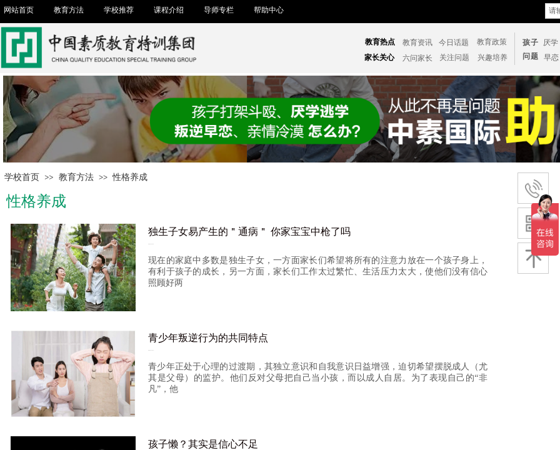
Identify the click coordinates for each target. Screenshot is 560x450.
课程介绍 (169, 10)
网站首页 (19, 10)
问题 (530, 56)
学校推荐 (119, 10)
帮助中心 (269, 10)
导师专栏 (219, 10)
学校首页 (21, 177)
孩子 (530, 42)
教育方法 (69, 10)
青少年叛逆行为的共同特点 (208, 337)
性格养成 (130, 177)
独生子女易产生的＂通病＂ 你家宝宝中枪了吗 (249, 231)
